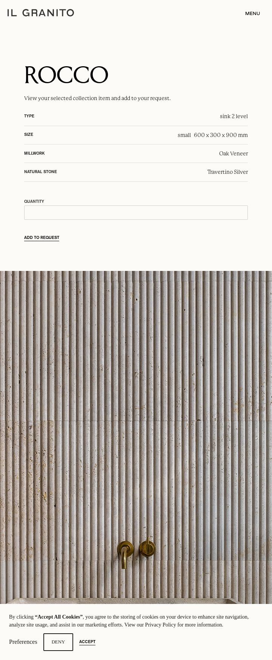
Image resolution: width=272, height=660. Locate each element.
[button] (250, 14)
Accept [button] (87, 642)
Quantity (34, 202)
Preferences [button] (23, 642)
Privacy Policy (160, 625)
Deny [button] (58, 642)
